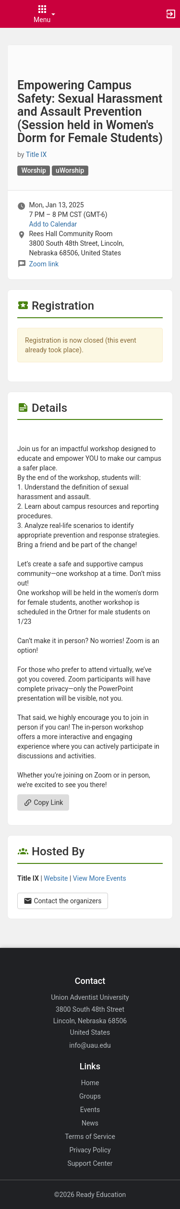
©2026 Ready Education (90, 1194)
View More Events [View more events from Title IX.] (99, 878)
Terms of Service (90, 1136)
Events (90, 1109)
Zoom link (44, 264)
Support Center (90, 1163)
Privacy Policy (89, 1150)
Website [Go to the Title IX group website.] (56, 878)
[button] (12, 14)
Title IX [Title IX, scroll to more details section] (36, 154)
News (90, 1123)
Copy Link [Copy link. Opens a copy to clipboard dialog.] (43, 802)
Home (90, 1083)
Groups (90, 1096)
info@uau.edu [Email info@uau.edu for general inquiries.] (89, 1045)
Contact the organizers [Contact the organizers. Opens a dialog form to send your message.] (63, 901)
